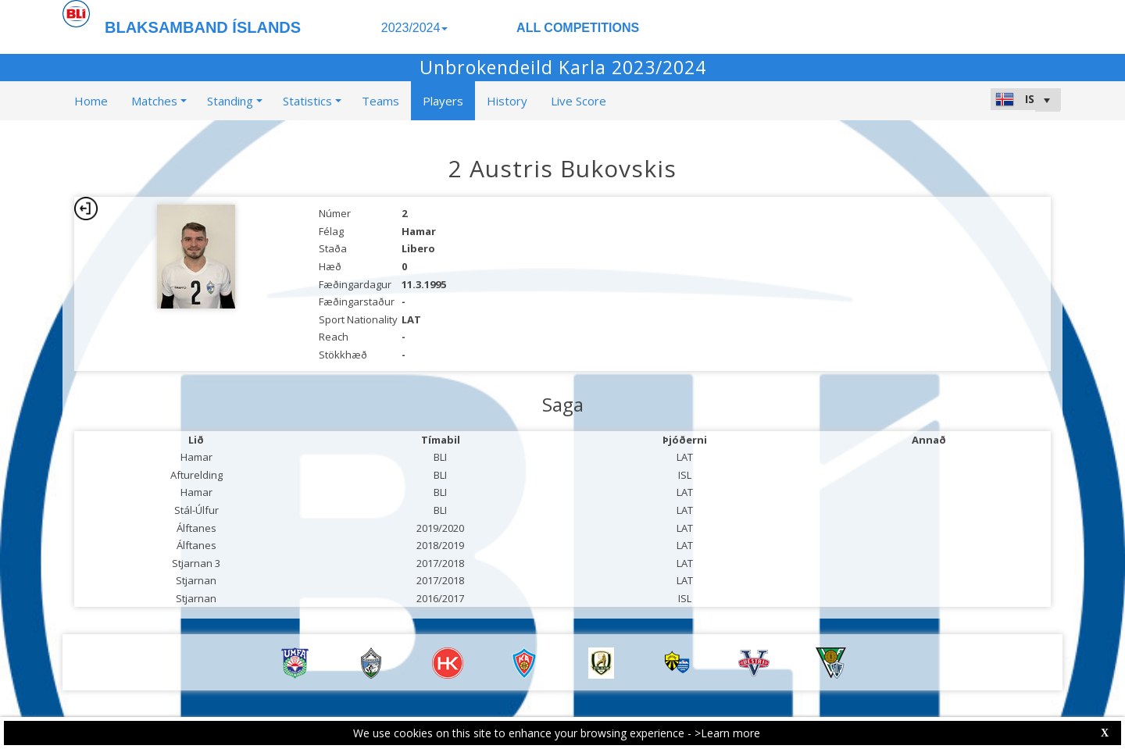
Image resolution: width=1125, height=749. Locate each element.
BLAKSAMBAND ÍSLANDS (203, 27)
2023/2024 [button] (414, 27)
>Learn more (727, 733)
